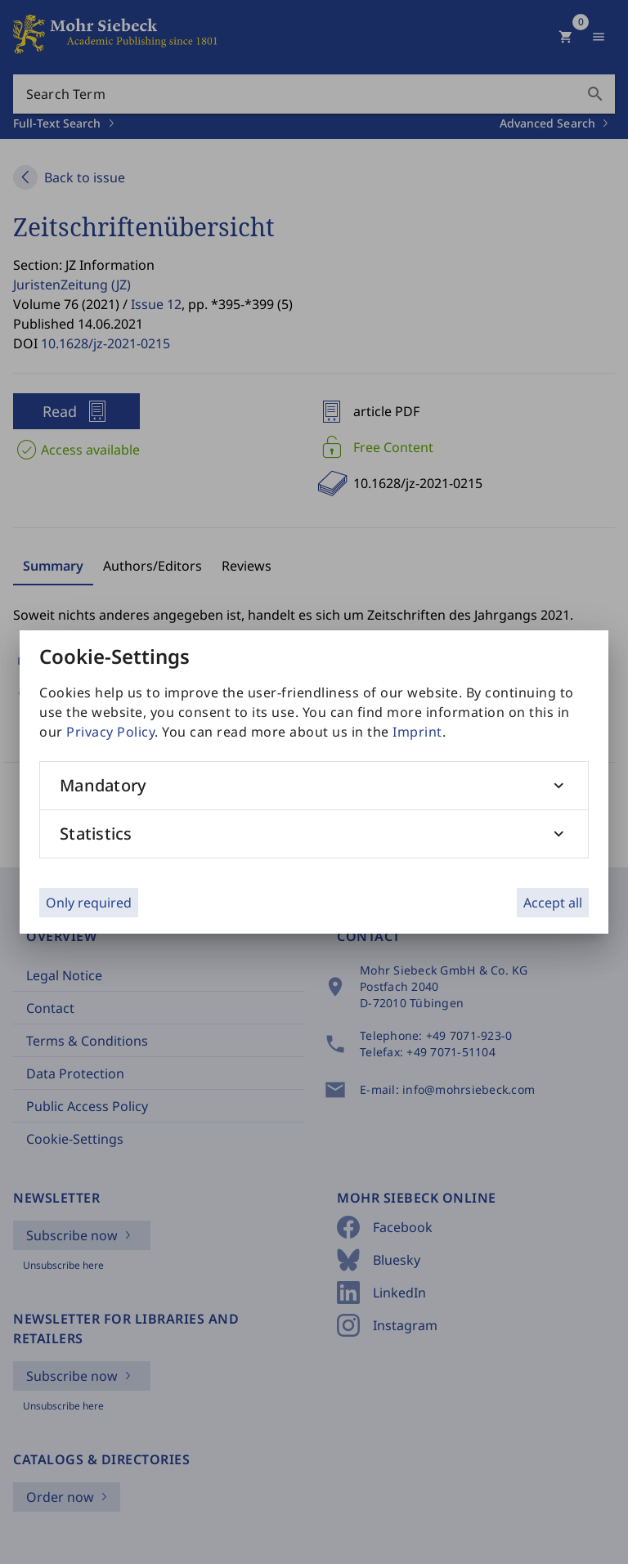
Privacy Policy (110, 732)
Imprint (417, 732)
